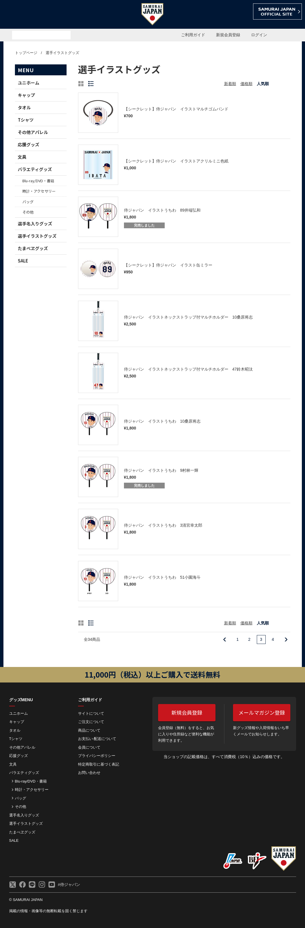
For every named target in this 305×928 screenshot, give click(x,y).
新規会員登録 (228, 34)
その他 (28, 212)
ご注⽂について (91, 722)
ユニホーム (28, 83)
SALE (23, 261)
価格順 (246, 83)
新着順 (230, 83)
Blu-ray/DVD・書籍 (38, 180)
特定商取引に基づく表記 (98, 764)
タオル (24, 107)
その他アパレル (33, 132)
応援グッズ (28, 144)
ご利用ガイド (193, 34)
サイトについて (91, 713)
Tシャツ (26, 120)
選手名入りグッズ (35, 224)
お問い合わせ (89, 772)
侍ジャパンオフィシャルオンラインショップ (36, 15)
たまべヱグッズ (33, 248)
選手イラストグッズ (62, 53)
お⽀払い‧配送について (97, 739)
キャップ (26, 95)
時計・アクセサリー (39, 191)
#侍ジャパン (69, 884)
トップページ (26, 53)
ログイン (259, 34)
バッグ (28, 201)
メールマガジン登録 (261, 712)
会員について (89, 747)
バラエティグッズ (35, 169)
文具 (22, 157)
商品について (89, 730)
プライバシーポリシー (96, 755)
